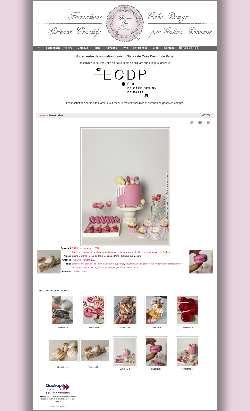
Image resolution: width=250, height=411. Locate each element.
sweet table (132, 267)
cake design (90, 264)
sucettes (121, 267)
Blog (156, 47)
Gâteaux (83, 47)
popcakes (102, 267)
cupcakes (119, 264)
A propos (111, 47)
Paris (93, 267)
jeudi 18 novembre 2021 (83, 260)
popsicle (112, 267)
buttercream (78, 264)
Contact (169, 47)
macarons (76, 267)
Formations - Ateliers (59, 47)
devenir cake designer (136, 264)
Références (140, 47)
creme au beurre (106, 264)
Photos (43, 115)
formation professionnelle (170, 264)
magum (86, 267)
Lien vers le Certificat (57, 406)
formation (152, 264)
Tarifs (96, 47)
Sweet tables (80, 271)
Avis (125, 47)
